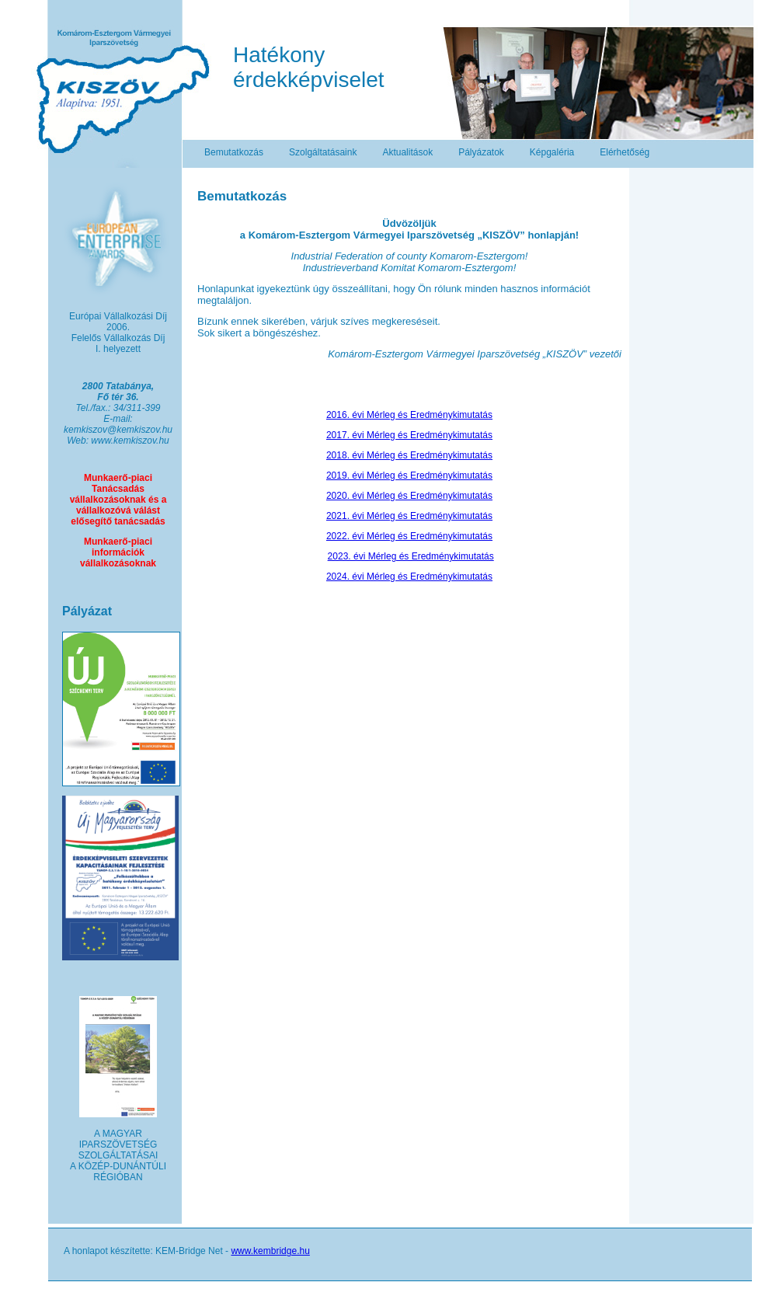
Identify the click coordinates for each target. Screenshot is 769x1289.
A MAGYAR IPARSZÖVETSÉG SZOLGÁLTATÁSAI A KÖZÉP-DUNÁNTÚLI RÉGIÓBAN (118, 1155)
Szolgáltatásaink (323, 152)
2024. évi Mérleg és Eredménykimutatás (409, 576)
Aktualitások (407, 152)
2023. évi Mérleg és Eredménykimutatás (411, 556)
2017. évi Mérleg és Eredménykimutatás (409, 435)
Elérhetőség (624, 152)
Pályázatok (481, 152)
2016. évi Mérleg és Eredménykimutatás (409, 414)
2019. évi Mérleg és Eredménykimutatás (409, 475)
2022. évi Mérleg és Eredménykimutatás (409, 536)
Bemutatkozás (233, 152)
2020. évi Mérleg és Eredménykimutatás (409, 495)
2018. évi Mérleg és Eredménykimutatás (409, 455)
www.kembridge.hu (270, 1250)
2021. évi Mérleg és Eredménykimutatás (409, 515)
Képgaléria (552, 152)
